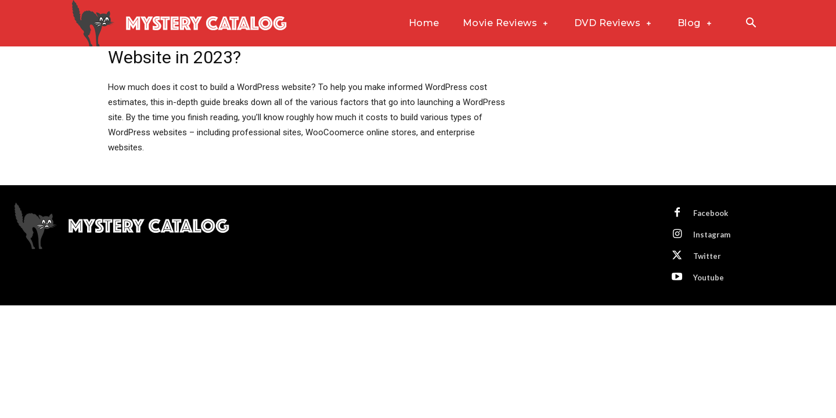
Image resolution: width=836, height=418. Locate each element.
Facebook (710, 213)
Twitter (707, 256)
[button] (750, 23)
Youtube (708, 277)
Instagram (711, 234)
